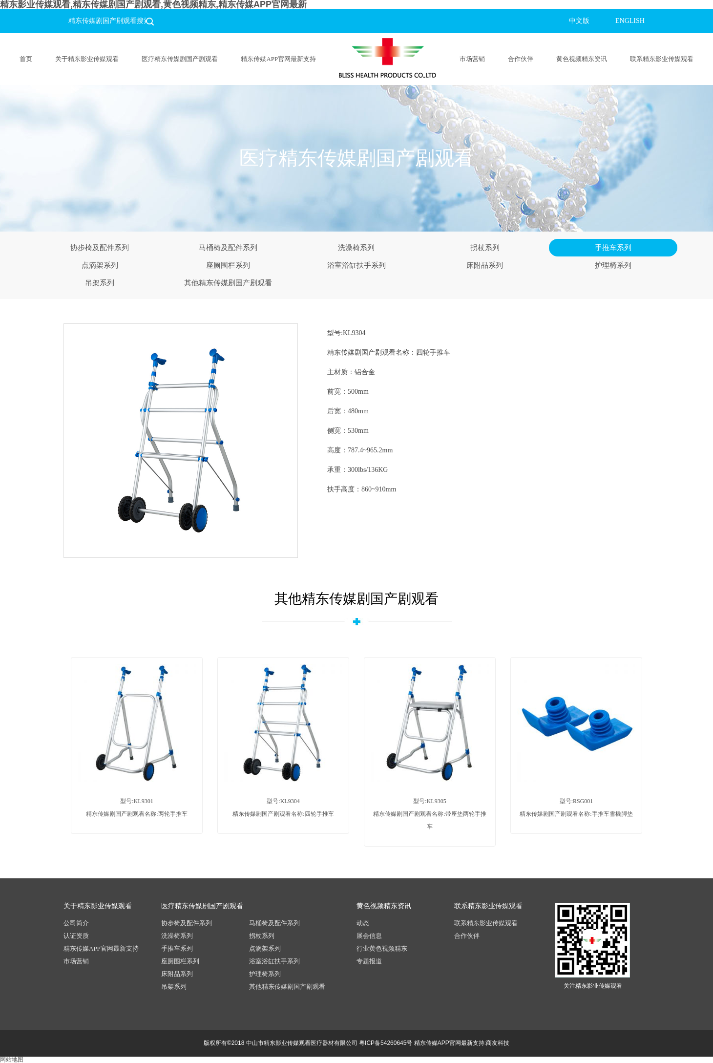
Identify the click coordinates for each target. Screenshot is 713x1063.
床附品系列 (484, 265)
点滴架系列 (100, 265)
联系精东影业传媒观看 (661, 59)
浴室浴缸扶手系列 (356, 265)
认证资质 (76, 935)
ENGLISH (630, 20)
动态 (362, 923)
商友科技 (497, 1043)
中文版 (579, 20)
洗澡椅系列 (356, 248)
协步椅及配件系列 (99, 248)
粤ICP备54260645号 (385, 1043)
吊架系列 (99, 283)
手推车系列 (613, 248)
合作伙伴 (520, 59)
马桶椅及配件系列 (228, 248)
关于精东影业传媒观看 (87, 59)
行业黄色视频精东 (381, 948)
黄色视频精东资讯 (581, 59)
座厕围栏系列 (228, 265)
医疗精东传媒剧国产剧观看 (180, 59)
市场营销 (472, 59)
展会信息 (369, 935)
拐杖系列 (485, 248)
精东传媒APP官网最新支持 (278, 59)
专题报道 (369, 961)
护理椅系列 (613, 265)
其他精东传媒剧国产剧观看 (228, 283)
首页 (26, 59)
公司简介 (76, 923)
